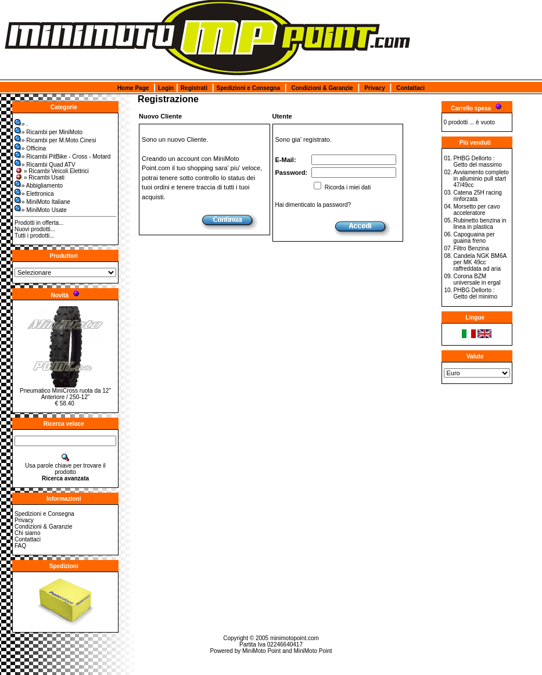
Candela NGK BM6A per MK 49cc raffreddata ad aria (479, 262)
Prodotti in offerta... (39, 223)
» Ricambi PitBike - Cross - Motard (62, 156)
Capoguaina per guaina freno (473, 237)
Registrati (194, 88)
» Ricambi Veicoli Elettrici (52, 171)
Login (166, 88)
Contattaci (410, 88)
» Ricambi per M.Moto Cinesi (55, 140)
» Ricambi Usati (39, 177)
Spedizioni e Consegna (248, 88)
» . (21, 124)
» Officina (30, 148)
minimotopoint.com (294, 638)
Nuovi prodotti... (35, 229)
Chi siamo (27, 533)
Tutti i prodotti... (35, 235)
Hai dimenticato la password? (313, 205)
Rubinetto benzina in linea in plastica (479, 223)
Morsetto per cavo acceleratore (476, 209)
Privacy (374, 88)
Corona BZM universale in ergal (476, 279)
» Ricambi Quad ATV (45, 164)
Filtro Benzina (471, 248)
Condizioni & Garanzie (322, 88)
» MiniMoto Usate (41, 210)
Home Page (133, 88)
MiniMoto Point (261, 651)
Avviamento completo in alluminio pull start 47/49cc (480, 178)
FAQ (20, 546)
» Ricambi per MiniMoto (48, 132)
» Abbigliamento (39, 185)
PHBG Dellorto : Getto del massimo (477, 161)
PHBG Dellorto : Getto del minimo (475, 293)
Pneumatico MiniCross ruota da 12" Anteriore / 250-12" (65, 393)
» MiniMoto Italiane (42, 202)
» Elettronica (34, 194)
